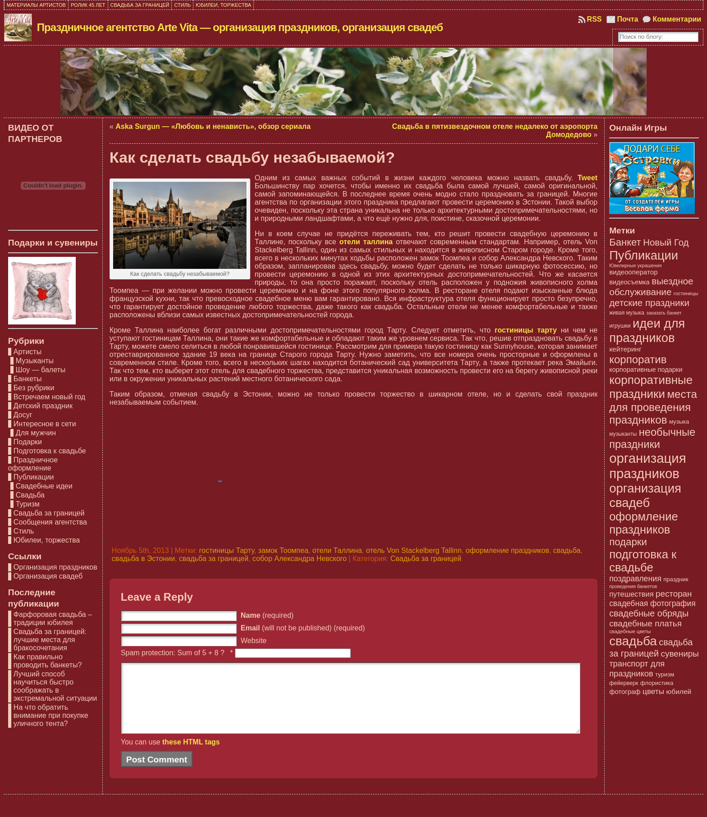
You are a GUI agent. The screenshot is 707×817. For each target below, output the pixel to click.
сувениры (680, 653)
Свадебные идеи (44, 486)
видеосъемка (629, 282)
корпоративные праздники (651, 387)
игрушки (619, 326)
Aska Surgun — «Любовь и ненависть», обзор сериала (213, 126)
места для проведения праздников (653, 407)
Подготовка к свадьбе (50, 451)
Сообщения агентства (50, 522)
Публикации (34, 477)
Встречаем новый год (49, 397)
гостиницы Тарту (226, 550)
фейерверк (623, 683)
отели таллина (366, 242)
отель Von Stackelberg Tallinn (414, 550)
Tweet (587, 178)
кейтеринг (625, 349)
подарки (628, 542)
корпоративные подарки (645, 369)
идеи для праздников (647, 330)
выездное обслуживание (651, 286)
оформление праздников (507, 550)
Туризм (28, 504)
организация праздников (647, 466)
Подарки (28, 442)
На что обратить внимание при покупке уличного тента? (51, 715)
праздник (675, 579)
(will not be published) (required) (303, 628)
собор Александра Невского (299, 558)
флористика (656, 683)
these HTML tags (191, 755)
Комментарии (676, 19)
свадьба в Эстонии (143, 558)
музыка (679, 421)
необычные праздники (652, 438)
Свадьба (30, 495)
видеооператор (633, 272)
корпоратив (637, 359)
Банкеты (28, 379)
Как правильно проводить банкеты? (48, 661)
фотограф (624, 691)
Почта (627, 19)
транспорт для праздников (637, 668)
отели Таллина (337, 550)
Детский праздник (43, 406)
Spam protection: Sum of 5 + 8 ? (173, 653)
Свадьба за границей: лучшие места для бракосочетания (50, 640)
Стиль (24, 531)
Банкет (625, 242)
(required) (267, 615)
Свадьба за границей (49, 513)
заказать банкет (663, 312)
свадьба (567, 550)
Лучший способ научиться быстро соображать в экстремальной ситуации (55, 686)
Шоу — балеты (41, 370)
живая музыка (626, 313)
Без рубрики (34, 388)
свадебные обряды (649, 613)
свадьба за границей (213, 558)
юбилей (679, 691)
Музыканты (35, 361)
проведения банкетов (633, 586)
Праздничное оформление (33, 464)
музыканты (623, 434)
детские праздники (649, 302)
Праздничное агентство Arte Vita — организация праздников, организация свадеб (240, 27)
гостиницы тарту (526, 330)
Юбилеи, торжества (47, 540)
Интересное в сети (45, 424)
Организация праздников (55, 567)
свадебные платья (645, 623)
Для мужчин (36, 433)
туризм (664, 674)
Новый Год (666, 242)
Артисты (27, 352)
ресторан (674, 593)
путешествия (631, 594)
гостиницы (686, 293)
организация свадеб (645, 495)
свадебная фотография (652, 603)
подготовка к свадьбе (642, 561)
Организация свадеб (48, 576)
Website (254, 640)
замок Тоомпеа (283, 550)
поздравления (635, 578)
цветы (653, 691)
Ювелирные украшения (635, 265)
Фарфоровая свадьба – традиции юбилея (53, 618)
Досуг (23, 415)
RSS (594, 19)
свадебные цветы (630, 631)
